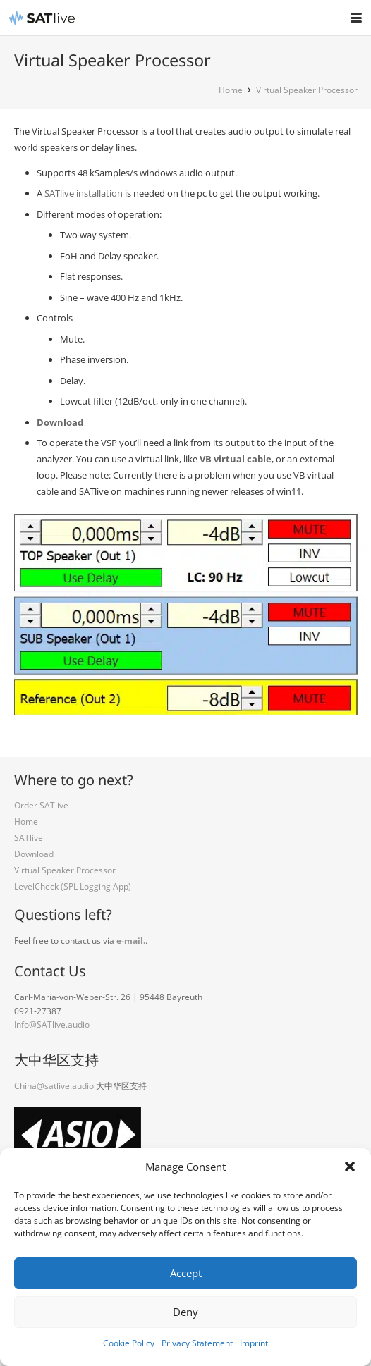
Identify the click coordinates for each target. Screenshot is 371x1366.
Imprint (254, 1343)
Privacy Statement (197, 1343)
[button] (350, 1166)
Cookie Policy (128, 1343)
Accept (186, 1273)
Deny (185, 1312)
